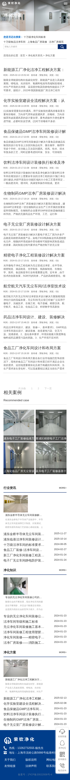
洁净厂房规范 (56, 41)
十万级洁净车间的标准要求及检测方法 (23, 544)
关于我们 (9, 759)
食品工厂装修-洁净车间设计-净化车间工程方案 (23, 550)
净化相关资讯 (35, 55)
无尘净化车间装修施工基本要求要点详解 (23, 627)
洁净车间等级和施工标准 (20, 621)
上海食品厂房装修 (37, 41)
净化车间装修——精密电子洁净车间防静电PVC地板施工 (23, 637)
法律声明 (31, 765)
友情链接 (9, 765)
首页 (22, 55)
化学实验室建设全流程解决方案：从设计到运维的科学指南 (23, 703)
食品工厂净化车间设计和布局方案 (32, 348)
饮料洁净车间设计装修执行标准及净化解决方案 (23, 714)
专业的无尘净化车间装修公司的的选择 (23, 616)
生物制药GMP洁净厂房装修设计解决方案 (23, 719)
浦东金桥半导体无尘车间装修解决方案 (23, 534)
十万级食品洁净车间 (14, 41)
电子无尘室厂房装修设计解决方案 (32, 224)
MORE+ (63, 488)
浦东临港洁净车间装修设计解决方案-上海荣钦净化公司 (23, 539)
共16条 (22, 391)
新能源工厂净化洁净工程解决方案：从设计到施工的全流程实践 (23, 698)
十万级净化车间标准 (35, 37)
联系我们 (51, 765)
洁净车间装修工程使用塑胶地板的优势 (23, 632)
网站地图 (51, 759)
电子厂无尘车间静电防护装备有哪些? (23, 560)
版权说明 (31, 759)
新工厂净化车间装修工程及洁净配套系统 (23, 555)
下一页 (48, 391)
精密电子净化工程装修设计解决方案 (34, 255)
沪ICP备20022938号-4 (40, 774)
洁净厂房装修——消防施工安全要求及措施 (23, 642)
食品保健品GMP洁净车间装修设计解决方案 (23, 709)
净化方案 (50, 55)
